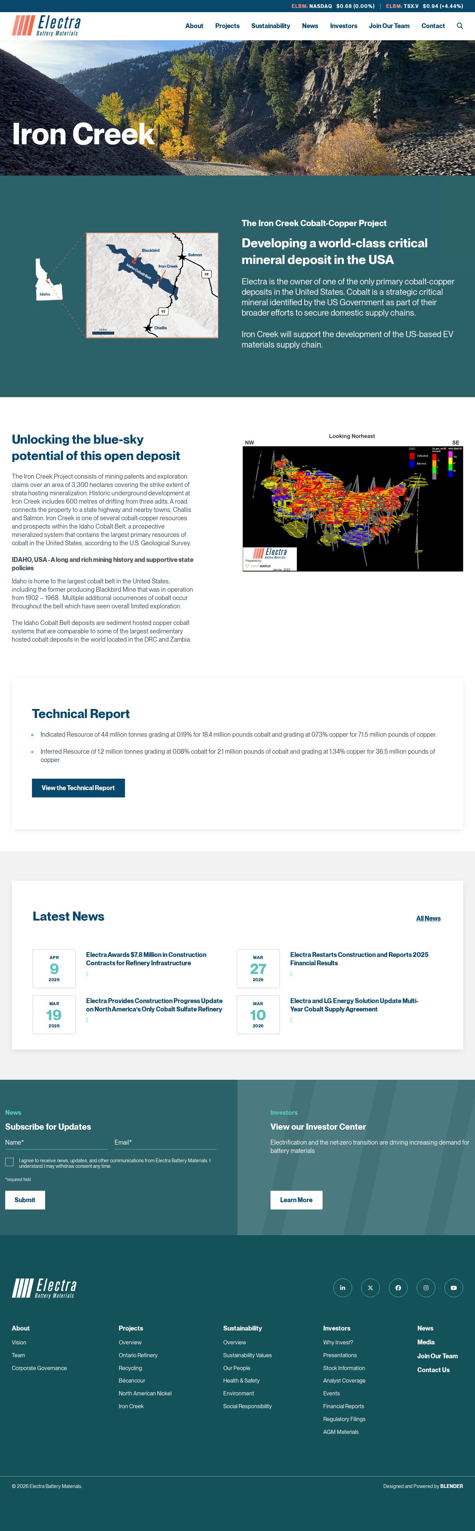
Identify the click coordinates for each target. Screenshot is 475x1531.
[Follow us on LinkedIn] (340, 1287)
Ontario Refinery (138, 1355)
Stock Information (344, 1368)
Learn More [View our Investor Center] (297, 1200)
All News (428, 918)
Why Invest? (338, 1342)
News (310, 25)
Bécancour (132, 1381)
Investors (343, 25)
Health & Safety (241, 1381)
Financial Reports (343, 1406)
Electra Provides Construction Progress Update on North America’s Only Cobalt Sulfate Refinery (154, 1005)
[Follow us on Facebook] (397, 1287)
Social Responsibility (247, 1406)
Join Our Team (389, 25)
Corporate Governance (39, 1368)
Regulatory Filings (344, 1419)
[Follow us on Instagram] (425, 1287)
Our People (236, 1368)
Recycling (130, 1368)
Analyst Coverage (344, 1381)
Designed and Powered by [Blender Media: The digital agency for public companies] (423, 1486)
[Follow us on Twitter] (368, 1287)
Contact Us (433, 1370)
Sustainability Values (247, 1355)
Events (331, 1394)
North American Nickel (145, 1394)
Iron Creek (131, 1406)
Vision (19, 1342)
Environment (238, 1394)
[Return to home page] (46, 26)
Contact (433, 25)
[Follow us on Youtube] (453, 1287)
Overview (130, 1342)
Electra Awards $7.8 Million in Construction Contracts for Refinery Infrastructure (146, 959)
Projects (227, 25)
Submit (25, 1200)
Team (18, 1355)
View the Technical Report (78, 788)
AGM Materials (341, 1432)
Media (426, 1342)
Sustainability (270, 25)
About (194, 25)
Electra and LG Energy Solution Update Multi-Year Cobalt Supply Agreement (354, 1005)
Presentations (340, 1355)
